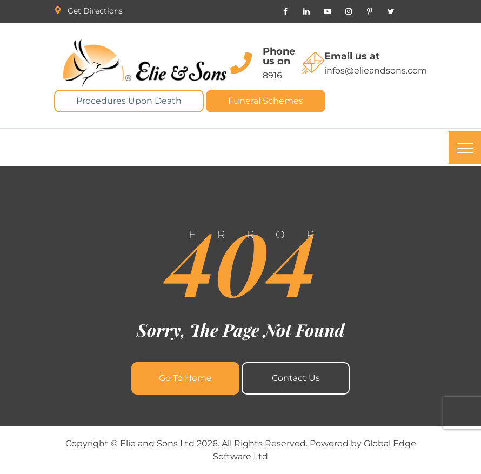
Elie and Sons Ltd (157, 443)
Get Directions (95, 11)
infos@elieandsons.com (375, 70)
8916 (272, 75)
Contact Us (296, 378)
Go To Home (185, 378)
